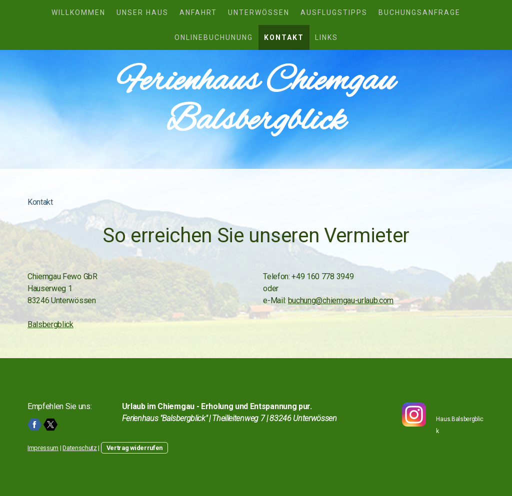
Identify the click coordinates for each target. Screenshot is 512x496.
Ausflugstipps (334, 12)
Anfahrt (198, 12)
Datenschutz (79, 448)
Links (326, 37)
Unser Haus (142, 12)
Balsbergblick (51, 324)
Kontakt (284, 37)
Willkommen (79, 12)
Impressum (43, 448)
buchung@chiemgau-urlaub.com (341, 300)
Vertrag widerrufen (134, 448)
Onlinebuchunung (213, 37)
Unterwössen (259, 12)
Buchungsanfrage (419, 12)
